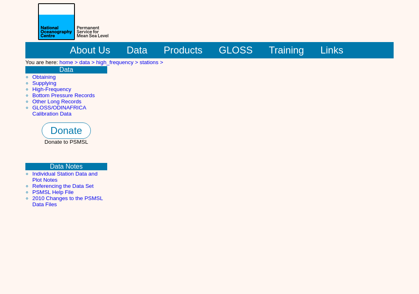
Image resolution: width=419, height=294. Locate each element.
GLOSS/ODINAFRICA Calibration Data (59, 111)
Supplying (44, 83)
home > (69, 62)
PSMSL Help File (53, 192)
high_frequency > (118, 62)
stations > (151, 62)
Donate (66, 130)
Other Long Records (56, 101)
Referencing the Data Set (63, 186)
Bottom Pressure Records (63, 95)
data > (87, 62)
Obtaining (44, 77)
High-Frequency (51, 89)
